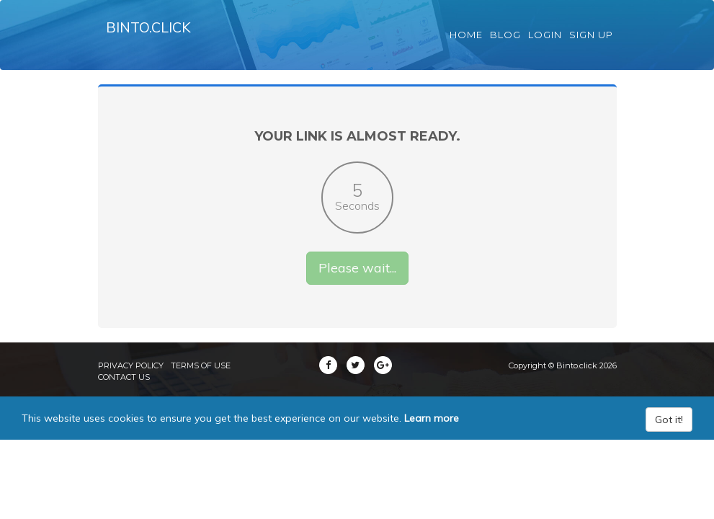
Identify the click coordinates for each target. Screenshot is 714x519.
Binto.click (153, 36)
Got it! (669, 436)
